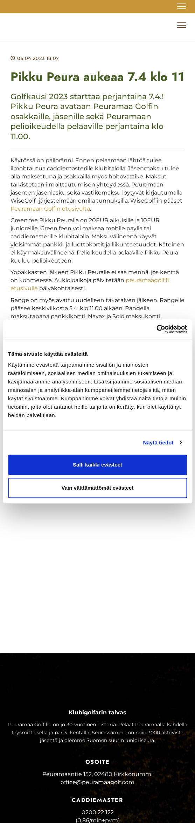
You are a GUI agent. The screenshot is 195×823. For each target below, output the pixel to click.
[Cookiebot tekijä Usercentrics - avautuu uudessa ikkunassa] (156, 329)
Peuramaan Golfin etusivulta (50, 208)
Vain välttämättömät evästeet (98, 488)
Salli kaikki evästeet (97, 465)
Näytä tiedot (158, 442)
